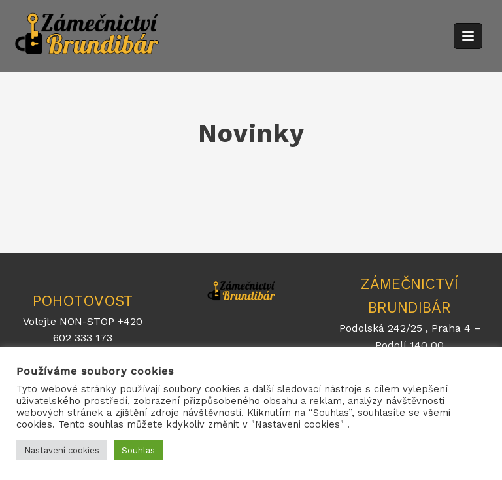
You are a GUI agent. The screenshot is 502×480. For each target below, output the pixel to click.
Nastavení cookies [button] (61, 450)
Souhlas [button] (138, 450)
